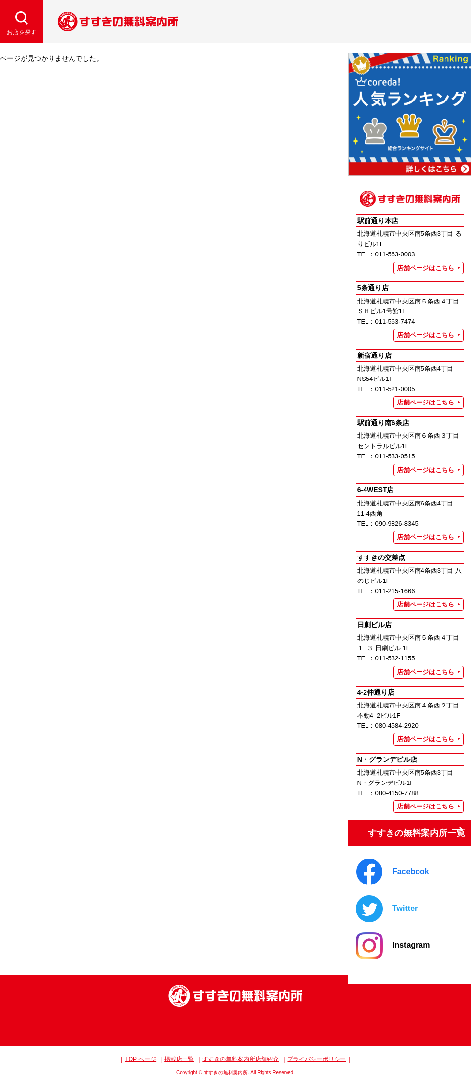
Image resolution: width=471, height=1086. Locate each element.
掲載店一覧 (179, 1059)
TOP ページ (141, 1059)
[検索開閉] (21, 21)
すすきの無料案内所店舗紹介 (240, 1059)
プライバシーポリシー (316, 1059)
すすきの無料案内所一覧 (408, 829)
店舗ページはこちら (425, 268)
